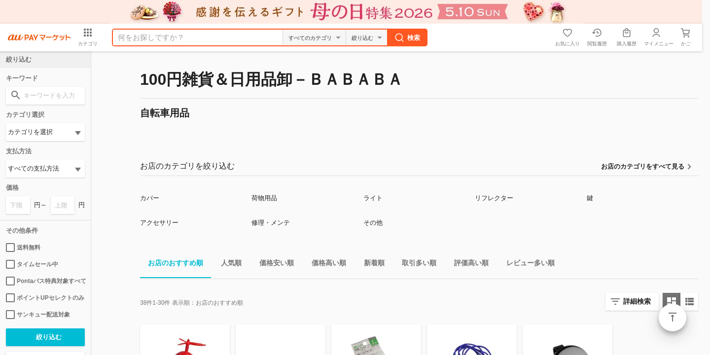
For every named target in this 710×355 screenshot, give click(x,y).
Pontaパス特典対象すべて (45, 281)
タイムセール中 (32, 264)
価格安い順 (272, 264)
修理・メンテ (270, 222)
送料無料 (23, 247)
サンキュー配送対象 (38, 314)
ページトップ (672, 317)
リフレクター (494, 198)
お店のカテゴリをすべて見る (642, 166)
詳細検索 (637, 301)
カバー (149, 198)
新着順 (370, 264)
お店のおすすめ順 (171, 264)
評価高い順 (467, 264)
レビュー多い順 (526, 264)
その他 (373, 222)
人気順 (227, 264)
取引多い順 (415, 264)
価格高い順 (325, 264)
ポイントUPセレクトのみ (45, 297)
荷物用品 (264, 198)
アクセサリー (159, 222)
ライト (373, 198)
